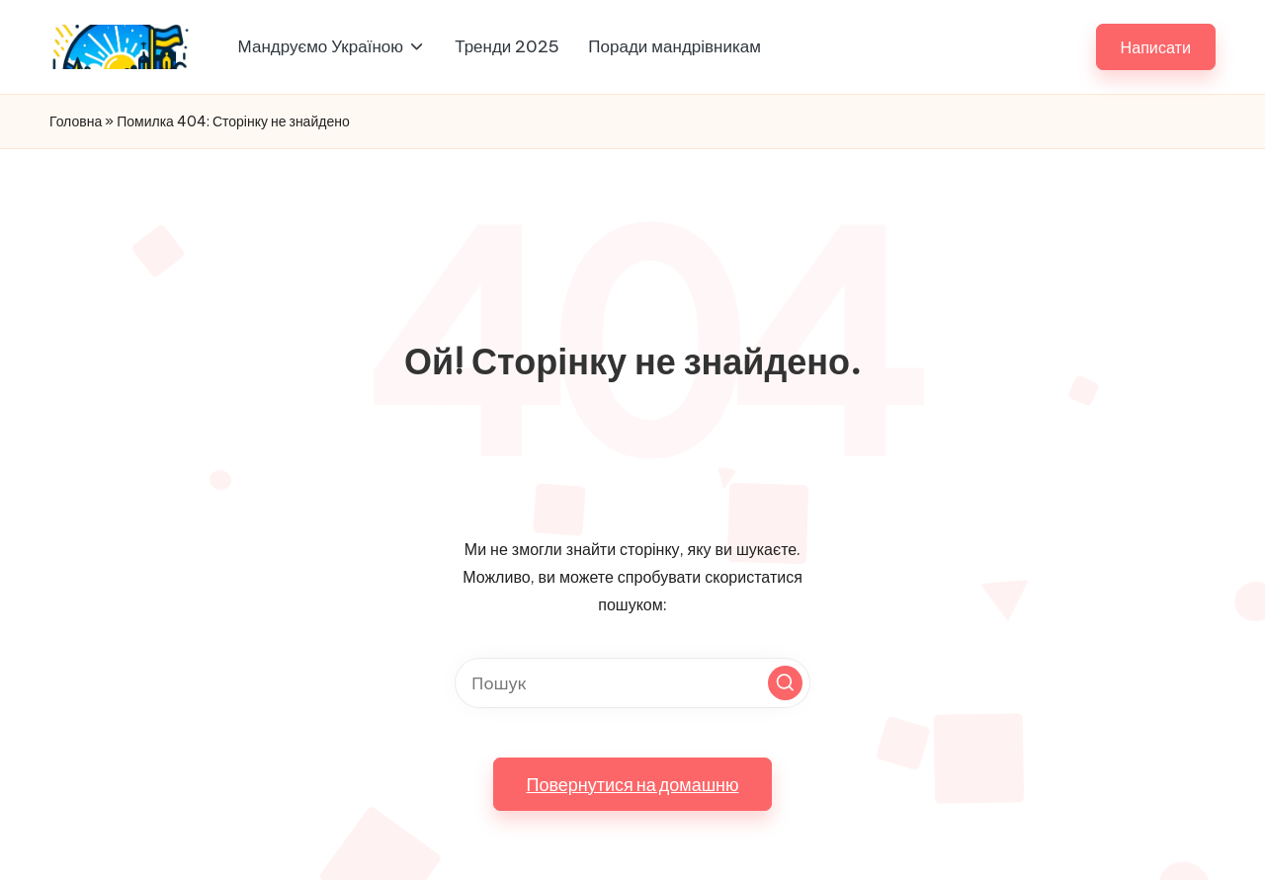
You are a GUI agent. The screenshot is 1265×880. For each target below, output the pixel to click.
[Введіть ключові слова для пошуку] (632, 683)
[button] (1156, 47)
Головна (75, 121)
